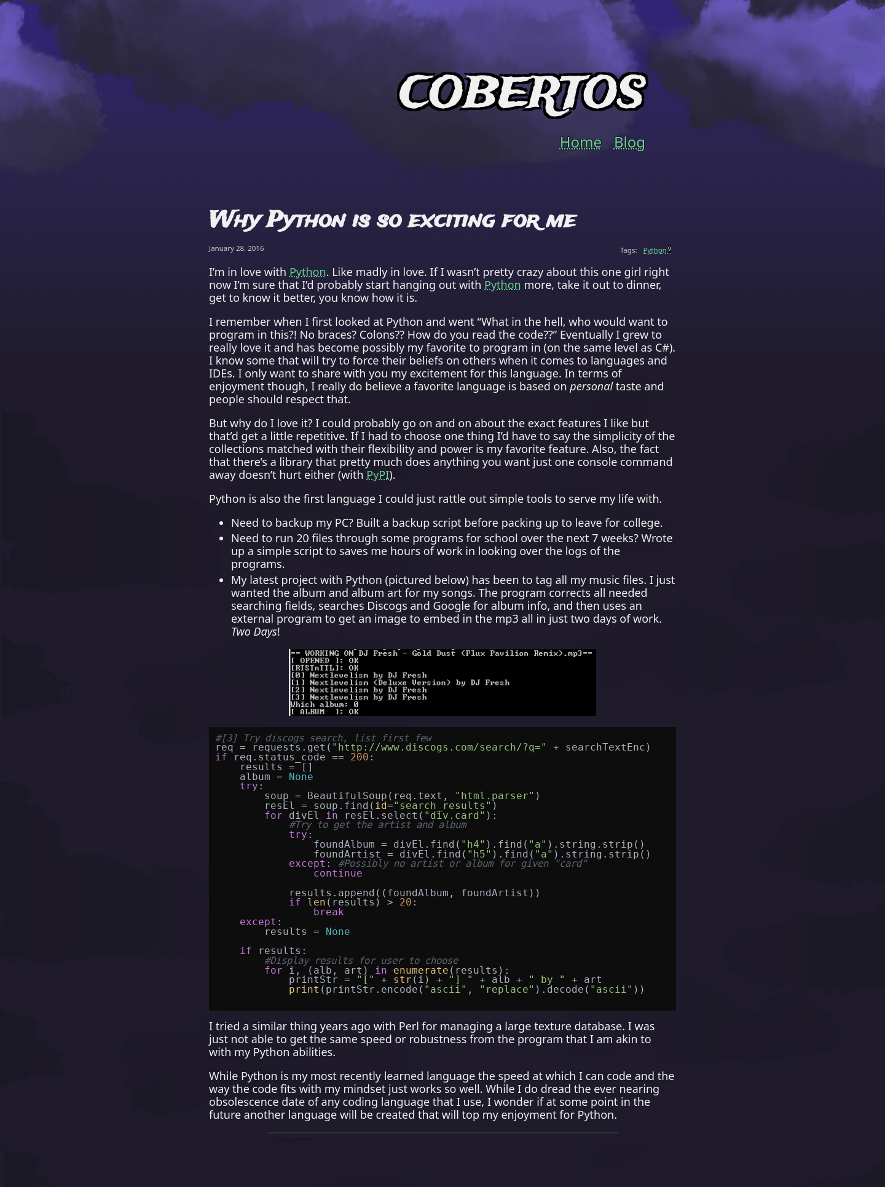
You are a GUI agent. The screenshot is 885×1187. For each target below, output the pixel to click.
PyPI (377, 474)
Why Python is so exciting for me (392, 221)
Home (581, 142)
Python (657, 250)
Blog (629, 142)
